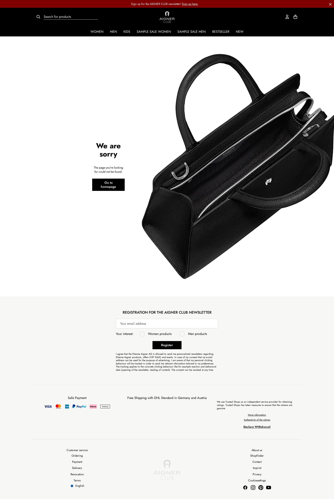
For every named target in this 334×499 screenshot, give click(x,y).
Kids (126, 31)
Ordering (77, 456)
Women (97, 31)
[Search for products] (71, 17)
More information (257, 415)
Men (113, 31)
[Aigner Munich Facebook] (245, 487)
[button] (330, 4)
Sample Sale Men (191, 31)
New (239, 31)
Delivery (77, 468)
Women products (159, 333)
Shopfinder (257, 456)
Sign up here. (190, 4)
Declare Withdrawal (256, 427)
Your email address (133, 323)
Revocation (77, 474)
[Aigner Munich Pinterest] (260, 487)
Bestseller (220, 31)
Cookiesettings (257, 480)
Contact (257, 462)
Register (167, 345)
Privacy (257, 474)
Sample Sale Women (154, 31)
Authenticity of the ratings (257, 419)
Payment (77, 462)
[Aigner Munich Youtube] (268, 487)
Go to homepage (108, 184)
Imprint (257, 468)
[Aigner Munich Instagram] (253, 487)
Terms (77, 480)
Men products (197, 333)
